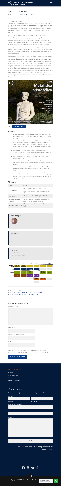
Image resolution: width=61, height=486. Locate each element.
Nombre (11, 327)
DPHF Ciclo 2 (25, 292)
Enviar (30, 440)
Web (9, 342)
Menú (51, 3)
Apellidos (34, 401)
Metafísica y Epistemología (28, 294)
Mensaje (11, 417)
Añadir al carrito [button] (19, 126)
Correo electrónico (16, 335)
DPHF (18, 292)
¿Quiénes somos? (13, 375)
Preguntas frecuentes (14, 378)
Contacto (11, 372)
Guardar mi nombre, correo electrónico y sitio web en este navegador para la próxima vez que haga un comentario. (30, 351)
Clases (20, 290)
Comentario (13, 306)
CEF (35, 14)
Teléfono (11, 411)
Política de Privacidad (14, 380)
